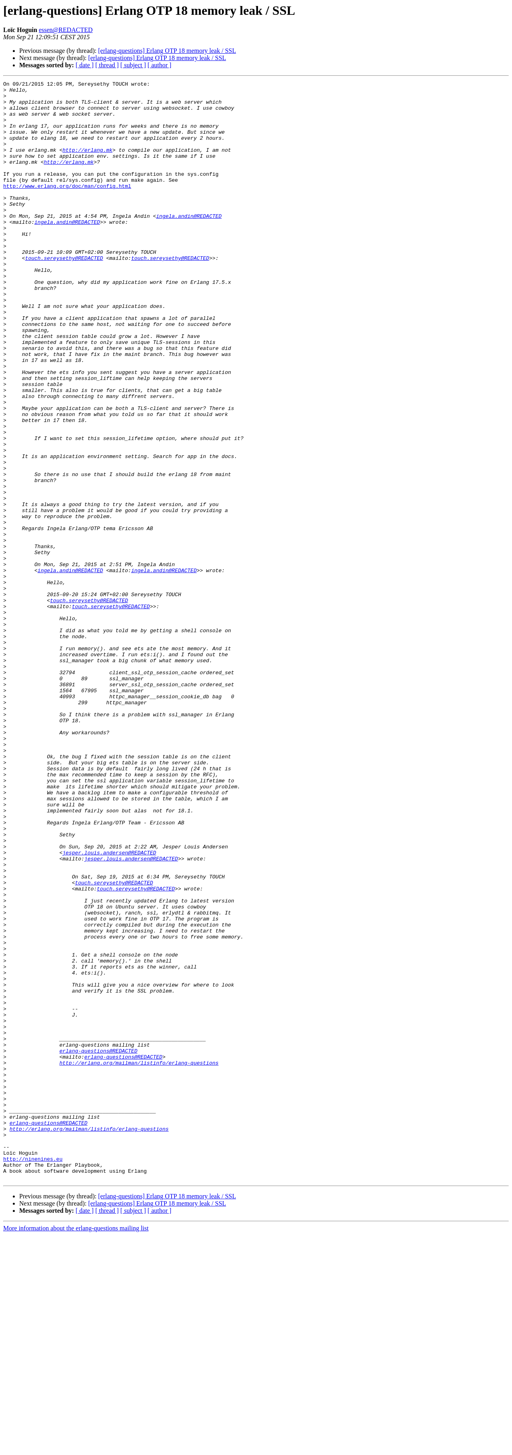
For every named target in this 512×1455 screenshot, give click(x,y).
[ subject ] (133, 65)
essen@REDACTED (66, 29)
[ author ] (160, 65)
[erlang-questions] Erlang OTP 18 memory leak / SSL (167, 50)
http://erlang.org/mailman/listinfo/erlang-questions (138, 1259)
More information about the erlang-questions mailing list (75, 1448)
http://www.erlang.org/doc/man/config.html (67, 207)
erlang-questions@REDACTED (98, 1245)
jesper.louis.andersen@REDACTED (109, 1007)
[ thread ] (107, 65)
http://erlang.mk (87, 164)
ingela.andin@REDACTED (189, 243)
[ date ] (85, 65)
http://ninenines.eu (32, 1375)
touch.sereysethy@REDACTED (64, 293)
